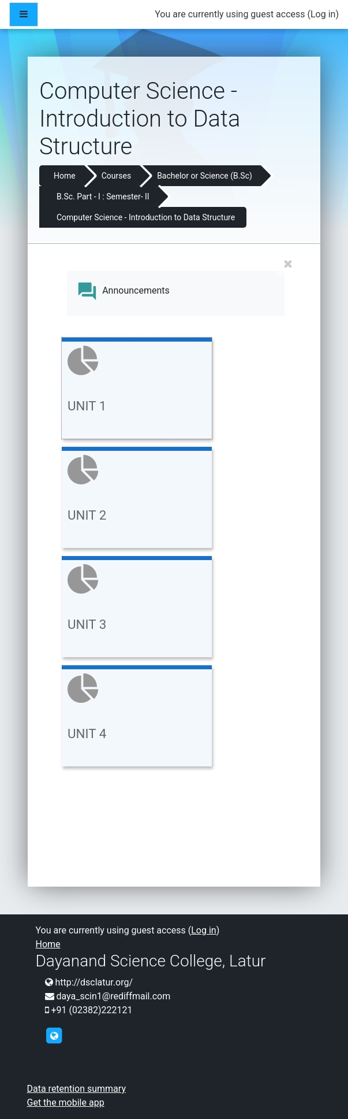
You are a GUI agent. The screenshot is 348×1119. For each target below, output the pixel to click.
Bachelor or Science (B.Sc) (204, 175)
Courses (116, 175)
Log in (322, 14)
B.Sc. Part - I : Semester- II (103, 196)
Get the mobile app (65, 1102)
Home (65, 175)
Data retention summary (76, 1088)
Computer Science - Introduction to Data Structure (146, 217)
